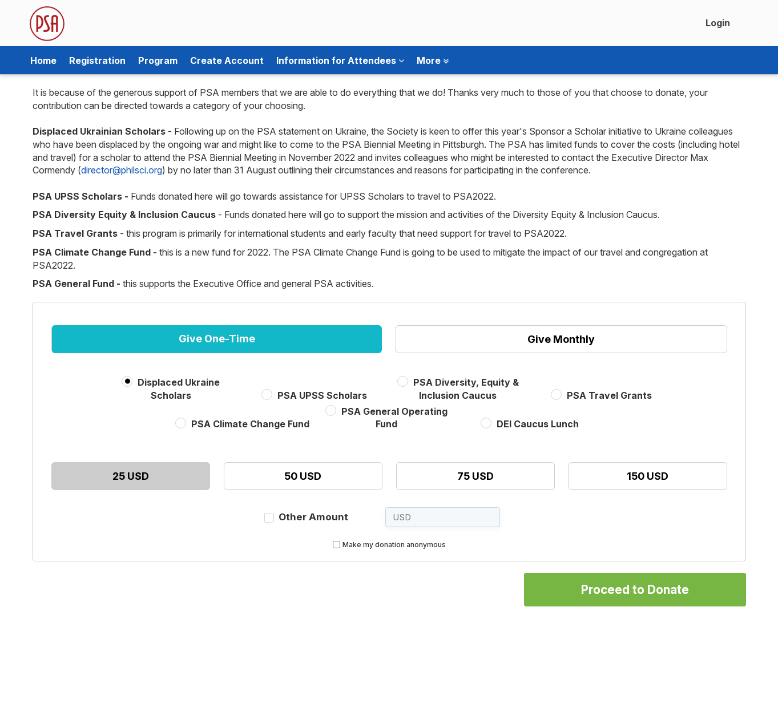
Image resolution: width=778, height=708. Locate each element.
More (433, 60)
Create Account (227, 60)
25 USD (130, 476)
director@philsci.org (121, 170)
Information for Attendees (340, 60)
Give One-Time (217, 339)
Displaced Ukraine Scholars (179, 389)
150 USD (647, 476)
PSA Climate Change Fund (250, 424)
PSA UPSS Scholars (322, 395)
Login (718, 23)
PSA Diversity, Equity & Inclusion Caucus (466, 389)
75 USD (475, 476)
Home (43, 60)
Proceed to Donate (635, 589)
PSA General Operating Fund (394, 418)
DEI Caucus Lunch (538, 424)
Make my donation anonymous (394, 544)
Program (158, 60)
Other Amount (313, 517)
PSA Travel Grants (609, 395)
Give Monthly (561, 339)
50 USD (302, 476)
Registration (97, 60)
